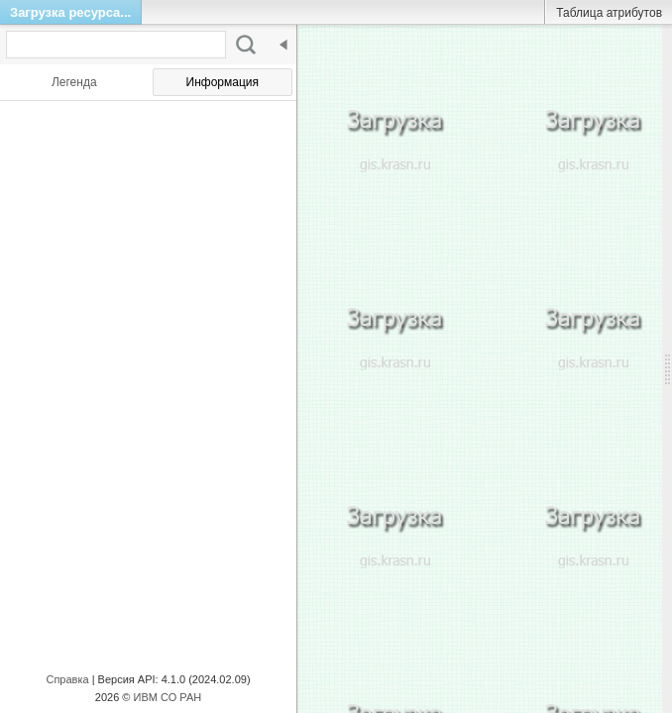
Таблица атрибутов (609, 13)
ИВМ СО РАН (168, 697)
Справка (67, 679)
